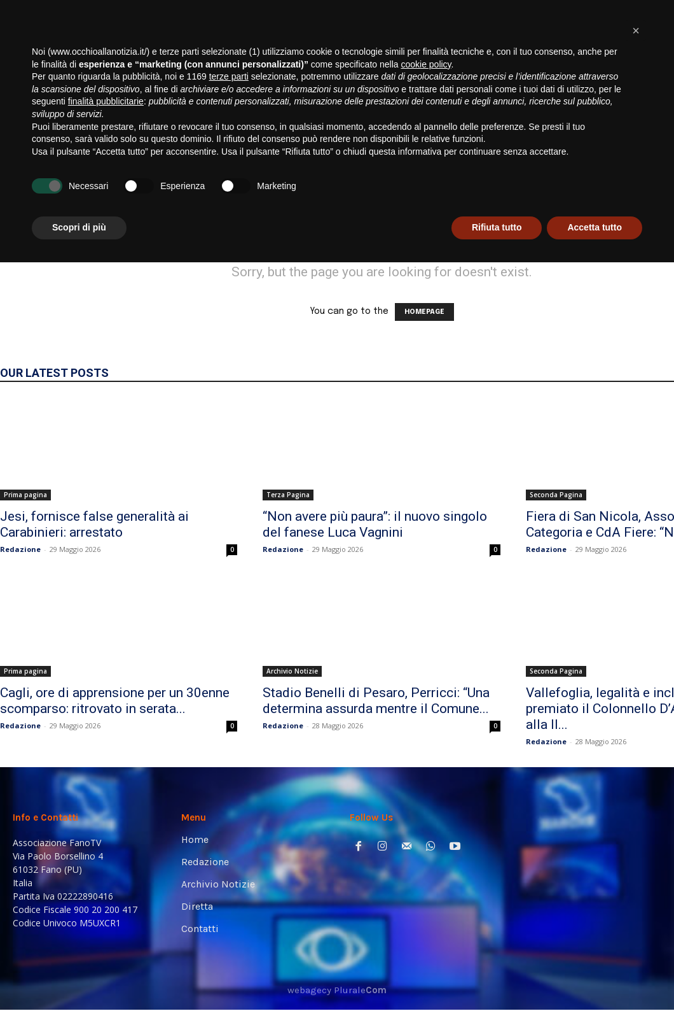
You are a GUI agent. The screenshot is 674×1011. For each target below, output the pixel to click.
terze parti (229, 825)
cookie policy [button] (426, 813)
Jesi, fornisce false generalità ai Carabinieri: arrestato (94, 524)
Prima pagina (25, 494)
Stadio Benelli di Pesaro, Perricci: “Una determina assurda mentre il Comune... (376, 700)
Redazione (20, 549)
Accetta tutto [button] (594, 976)
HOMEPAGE (424, 312)
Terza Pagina (288, 494)
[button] (645, 173)
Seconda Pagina (556, 494)
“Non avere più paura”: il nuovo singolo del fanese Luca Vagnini (375, 524)
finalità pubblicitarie (106, 850)
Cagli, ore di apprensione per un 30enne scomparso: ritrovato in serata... (115, 700)
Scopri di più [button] (79, 976)
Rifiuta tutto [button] (497, 976)
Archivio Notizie (292, 671)
